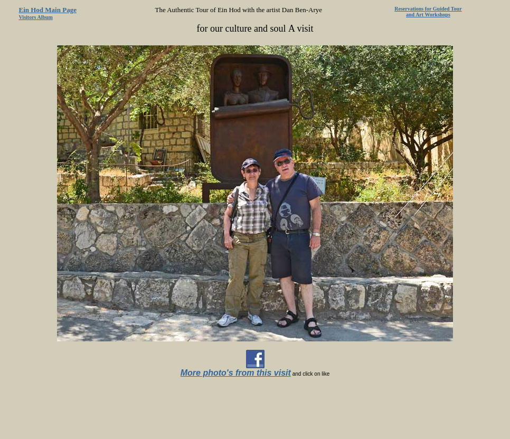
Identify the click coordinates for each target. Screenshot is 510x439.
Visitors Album (36, 17)
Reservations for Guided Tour (427, 9)
